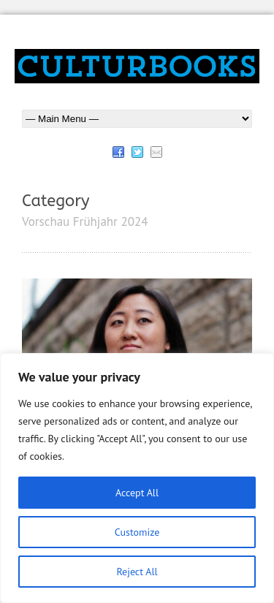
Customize (137, 532)
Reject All (136, 571)
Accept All (137, 492)
